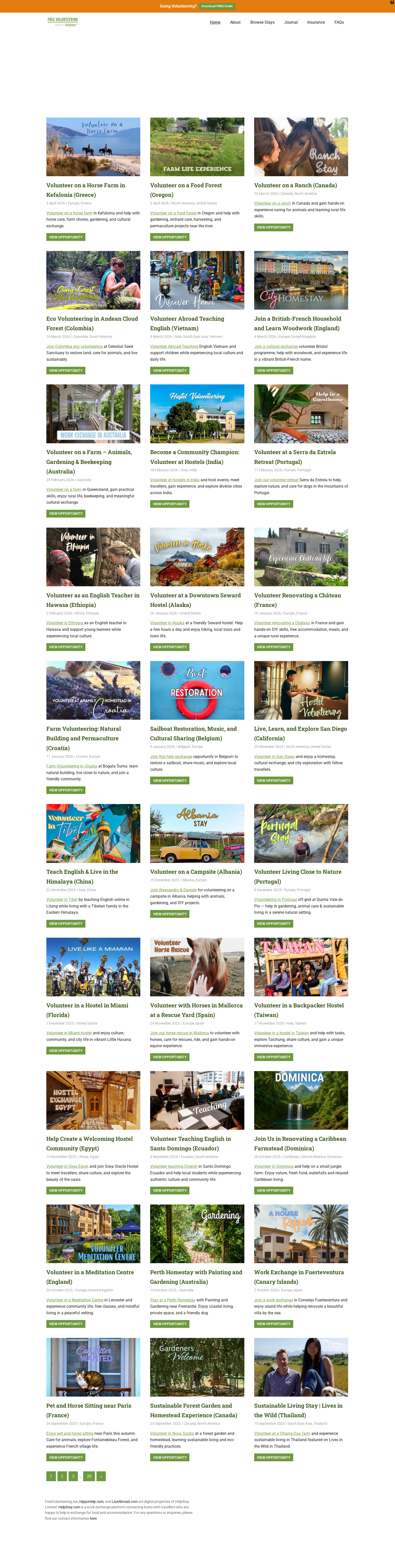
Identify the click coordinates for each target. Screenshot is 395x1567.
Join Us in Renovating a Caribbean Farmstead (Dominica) (289, 1167)
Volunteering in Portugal (275, 909)
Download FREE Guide (217, 6)
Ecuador (187, 1176)
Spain (199, 1043)
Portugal (304, 480)
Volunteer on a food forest (173, 213)
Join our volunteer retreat (277, 489)
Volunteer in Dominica (273, 1195)
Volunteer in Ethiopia (64, 632)
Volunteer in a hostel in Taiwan (281, 1042)
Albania (188, 899)
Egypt (94, 1176)
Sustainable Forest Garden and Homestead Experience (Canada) (194, 1444)
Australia (84, 489)
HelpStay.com (69, 1546)
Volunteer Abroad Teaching (174, 346)
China (91, 899)
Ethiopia (92, 623)
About (235, 22)
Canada (287, 194)
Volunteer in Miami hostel (69, 1042)
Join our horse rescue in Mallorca (179, 1052)
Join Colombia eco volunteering (74, 346)
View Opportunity (66, 237)
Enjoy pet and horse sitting (69, 1462)
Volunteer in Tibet (62, 909)
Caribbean (291, 1186)
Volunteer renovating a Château (282, 632)
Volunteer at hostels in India (175, 499)
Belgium (184, 756)
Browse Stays (262, 22)
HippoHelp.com (91, 1540)
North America (183, 203)
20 (89, 1514)
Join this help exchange (171, 766)
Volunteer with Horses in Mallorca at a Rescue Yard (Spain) (188, 1024)
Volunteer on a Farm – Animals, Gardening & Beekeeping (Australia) (92, 471)
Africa (79, 623)
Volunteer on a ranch (272, 203)
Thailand (320, 1452)
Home (215, 22)
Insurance (316, 22)
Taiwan (300, 1033)
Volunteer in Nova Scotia (172, 1472)
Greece (86, 203)
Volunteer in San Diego (274, 766)
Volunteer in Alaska (167, 632)
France (301, 623)
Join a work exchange (273, 1329)
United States (206, 203)
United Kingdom (303, 346)
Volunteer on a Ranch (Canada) (299, 185)
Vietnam (215, 337)
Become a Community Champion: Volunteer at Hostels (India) (196, 471)
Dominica (334, 1186)
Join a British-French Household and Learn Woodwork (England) (285, 328)
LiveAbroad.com (125, 1540)
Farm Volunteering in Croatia (71, 775)
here (93, 1557)
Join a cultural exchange (276, 356)
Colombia (80, 337)
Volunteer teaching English (174, 1185)
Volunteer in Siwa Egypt (67, 1185)
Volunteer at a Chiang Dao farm (282, 1462)
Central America (313, 1186)
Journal (291, 22)
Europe (73, 203)
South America (100, 337)
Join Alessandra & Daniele (173, 909)
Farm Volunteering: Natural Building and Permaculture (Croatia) (86, 747)
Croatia (82, 766)
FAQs (339, 22)
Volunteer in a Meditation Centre (74, 1329)
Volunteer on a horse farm (69, 213)
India (193, 489)
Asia (178, 337)
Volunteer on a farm (64, 499)
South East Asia (195, 337)
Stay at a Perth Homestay (172, 1329)
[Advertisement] (197, 69)
